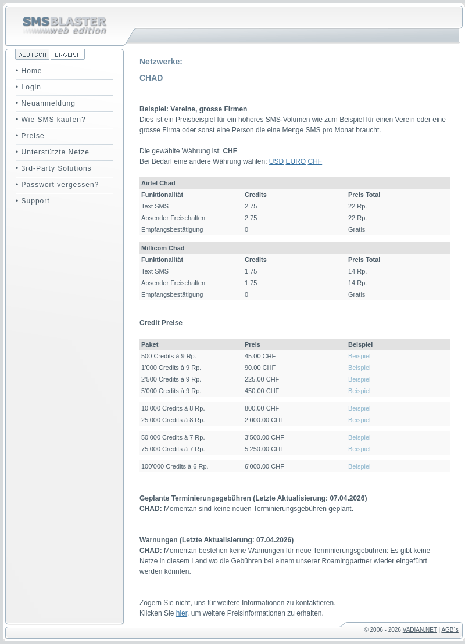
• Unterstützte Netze (53, 152)
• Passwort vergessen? (57, 185)
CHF (315, 161)
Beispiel (359, 355)
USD (276, 161)
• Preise (30, 136)
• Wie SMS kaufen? (51, 120)
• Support (33, 201)
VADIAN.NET (420, 630)
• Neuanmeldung (46, 103)
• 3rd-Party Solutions (54, 168)
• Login (28, 87)
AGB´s (449, 630)
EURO (296, 161)
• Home (29, 71)
